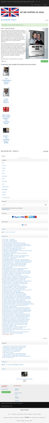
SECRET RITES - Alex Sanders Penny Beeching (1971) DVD (15, 317)
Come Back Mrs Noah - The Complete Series (12, 246)
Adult (3, 162)
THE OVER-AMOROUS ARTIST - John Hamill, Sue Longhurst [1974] (17, 297)
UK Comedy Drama (6, 197)
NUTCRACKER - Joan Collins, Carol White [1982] (13, 269)
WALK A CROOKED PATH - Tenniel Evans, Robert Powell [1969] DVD (17, 262)
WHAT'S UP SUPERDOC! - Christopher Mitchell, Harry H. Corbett (16, 273)
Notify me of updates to (12, 364)
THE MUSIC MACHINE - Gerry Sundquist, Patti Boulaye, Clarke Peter (17, 245)
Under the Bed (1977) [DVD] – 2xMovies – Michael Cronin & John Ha (17, 298)
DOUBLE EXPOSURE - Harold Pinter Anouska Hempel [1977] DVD (16, 311)
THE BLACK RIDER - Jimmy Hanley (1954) (12, 291)
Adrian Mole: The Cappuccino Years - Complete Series (14, 265)
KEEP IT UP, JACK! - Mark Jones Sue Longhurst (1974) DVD (15, 305)
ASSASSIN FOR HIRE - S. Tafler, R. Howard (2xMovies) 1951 (15, 268)
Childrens (4, 194)
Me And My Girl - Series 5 (8, 330)
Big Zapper (23, 420)
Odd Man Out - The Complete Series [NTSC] (12, 249)
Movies (3, 178)
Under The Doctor (14, 414)
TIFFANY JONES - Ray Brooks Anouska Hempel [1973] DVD (15, 321)
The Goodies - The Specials (8, 239)
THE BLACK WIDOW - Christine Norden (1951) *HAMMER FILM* (16, 244)
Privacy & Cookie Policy (18, 393)
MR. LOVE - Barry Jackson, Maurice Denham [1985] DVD (14, 286)
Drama (3, 170)
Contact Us (17, 400)
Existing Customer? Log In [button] (6, 392)
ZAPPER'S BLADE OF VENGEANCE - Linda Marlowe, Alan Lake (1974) (17, 250)
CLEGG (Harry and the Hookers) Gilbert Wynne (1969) (14, 243)
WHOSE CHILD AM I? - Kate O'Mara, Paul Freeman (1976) (15, 282)
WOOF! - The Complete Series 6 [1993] (11, 284)
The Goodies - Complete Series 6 (10, 306)
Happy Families (11, 417)
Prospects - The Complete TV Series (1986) (12, 274)
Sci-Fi (3, 184)
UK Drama (4, 192)
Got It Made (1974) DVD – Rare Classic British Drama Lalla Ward (16, 316)
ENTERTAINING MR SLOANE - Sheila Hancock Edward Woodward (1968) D (18, 303)
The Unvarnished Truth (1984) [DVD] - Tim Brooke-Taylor (14, 278)
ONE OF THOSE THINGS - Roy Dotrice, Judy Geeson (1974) (15, 323)
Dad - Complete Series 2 (8, 267)
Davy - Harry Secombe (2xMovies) (10, 241)
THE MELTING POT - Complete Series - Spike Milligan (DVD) (15, 283)
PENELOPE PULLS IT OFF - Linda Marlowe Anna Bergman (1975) (16, 309)
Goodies (26, 417)
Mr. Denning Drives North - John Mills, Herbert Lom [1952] (14, 263)
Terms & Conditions (17, 397)
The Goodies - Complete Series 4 (10, 251)
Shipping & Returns (17, 389)
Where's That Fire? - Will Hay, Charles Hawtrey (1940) (14, 288)
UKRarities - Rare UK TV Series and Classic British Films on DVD (17, 1)
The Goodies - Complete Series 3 (10, 240)
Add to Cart (44, 61)
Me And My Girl (6, 417)
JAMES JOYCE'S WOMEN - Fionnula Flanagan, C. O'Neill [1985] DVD (17, 281)
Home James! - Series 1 (8, 334)
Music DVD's (4, 181)
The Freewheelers (29, 414)
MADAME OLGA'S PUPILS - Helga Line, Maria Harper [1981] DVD (16, 314)
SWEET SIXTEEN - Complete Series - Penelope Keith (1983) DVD (16, 277)
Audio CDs (4, 165)
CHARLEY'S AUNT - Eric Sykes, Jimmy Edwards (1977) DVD (15, 276)
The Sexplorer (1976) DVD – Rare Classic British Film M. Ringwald (16, 296)
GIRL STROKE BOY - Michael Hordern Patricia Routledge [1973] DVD (17, 310)
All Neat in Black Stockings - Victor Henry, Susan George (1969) (16, 259)
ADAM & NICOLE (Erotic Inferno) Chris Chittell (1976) (14, 279)
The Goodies (34, 414)
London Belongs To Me (42, 417)
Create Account (5, 389)
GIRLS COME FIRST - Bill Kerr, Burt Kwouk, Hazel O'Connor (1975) (16, 329)
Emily (9, 414)
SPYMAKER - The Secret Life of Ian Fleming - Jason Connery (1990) (17, 272)
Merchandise (4, 176)
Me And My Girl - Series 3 (8, 254)
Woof (25, 414)
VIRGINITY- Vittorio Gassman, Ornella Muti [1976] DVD (14, 300)
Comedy (3, 168)
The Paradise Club (16, 417)
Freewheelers (22, 417)
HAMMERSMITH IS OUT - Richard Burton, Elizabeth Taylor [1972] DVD (17, 260)
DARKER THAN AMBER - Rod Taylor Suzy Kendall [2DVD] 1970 (16, 255)
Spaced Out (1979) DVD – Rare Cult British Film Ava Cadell (15, 324)
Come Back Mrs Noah (20, 414)
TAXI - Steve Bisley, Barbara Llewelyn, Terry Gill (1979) (14, 248)
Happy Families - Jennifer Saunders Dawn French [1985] (14, 264)
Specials (3, 368)
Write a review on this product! (9, 232)
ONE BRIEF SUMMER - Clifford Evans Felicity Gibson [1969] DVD (16, 307)
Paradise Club (19, 420)
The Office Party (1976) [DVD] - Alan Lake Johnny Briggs (14, 293)
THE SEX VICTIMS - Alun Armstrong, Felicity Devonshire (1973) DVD (17, 301)
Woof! (31, 420)
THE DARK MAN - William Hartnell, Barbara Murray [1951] (15, 253)
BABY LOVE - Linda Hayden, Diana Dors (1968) (13, 333)
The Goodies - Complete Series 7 (10, 325)
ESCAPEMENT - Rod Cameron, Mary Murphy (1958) (13, 257)
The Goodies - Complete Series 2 (10, 258)
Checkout (45, 4)
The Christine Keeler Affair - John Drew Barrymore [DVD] (14, 295)
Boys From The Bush (35, 417)
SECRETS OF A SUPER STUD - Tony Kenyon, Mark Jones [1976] (16, 319)
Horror (3, 173)
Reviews (4, 61)
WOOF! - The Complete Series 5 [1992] (24, 379)
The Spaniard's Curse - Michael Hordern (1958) (12, 328)
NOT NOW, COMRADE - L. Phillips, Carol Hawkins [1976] (14, 326)
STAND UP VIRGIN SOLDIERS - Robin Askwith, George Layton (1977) (17, 302)
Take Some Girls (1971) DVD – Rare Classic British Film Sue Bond (16, 315)
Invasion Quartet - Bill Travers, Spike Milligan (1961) (13, 292)
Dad (30, 417)
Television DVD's (5, 186)
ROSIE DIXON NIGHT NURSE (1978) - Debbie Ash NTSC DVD (16, 320)
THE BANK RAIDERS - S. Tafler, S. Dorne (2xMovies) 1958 (15, 287)
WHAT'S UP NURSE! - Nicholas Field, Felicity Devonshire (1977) (16, 331)
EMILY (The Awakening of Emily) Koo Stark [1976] (13, 312)
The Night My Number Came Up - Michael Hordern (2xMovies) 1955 (16, 270)
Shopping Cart (5, 236)
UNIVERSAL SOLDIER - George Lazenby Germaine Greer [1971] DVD (17, 290)
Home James (27, 420)
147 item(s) (37, 4)
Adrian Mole (39, 414)
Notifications (4, 361)
